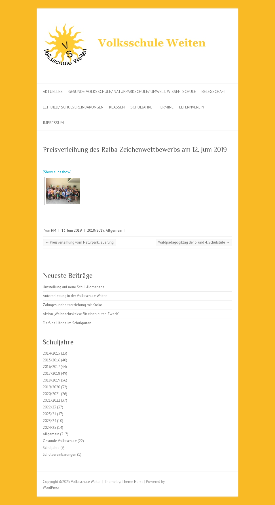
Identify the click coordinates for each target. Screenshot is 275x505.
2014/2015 (51, 353)
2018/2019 (95, 230)
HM (53, 230)
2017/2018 (51, 373)
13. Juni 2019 (72, 230)
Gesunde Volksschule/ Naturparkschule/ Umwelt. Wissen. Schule (132, 91)
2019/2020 (51, 387)
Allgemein (114, 230)
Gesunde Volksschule (60, 440)
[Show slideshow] (57, 172)
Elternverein (191, 107)
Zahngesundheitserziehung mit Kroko (72, 304)
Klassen (117, 107)
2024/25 (49, 427)
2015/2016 (51, 360)
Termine (166, 107)
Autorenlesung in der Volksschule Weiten (75, 295)
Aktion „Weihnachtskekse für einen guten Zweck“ (81, 314)
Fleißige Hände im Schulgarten (67, 323)
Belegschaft (214, 91)
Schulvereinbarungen (59, 454)
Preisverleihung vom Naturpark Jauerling (79, 242)
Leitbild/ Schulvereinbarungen (73, 107)
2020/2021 (51, 393)
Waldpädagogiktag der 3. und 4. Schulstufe (194, 242)
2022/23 (49, 407)
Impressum (53, 122)
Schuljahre (141, 107)
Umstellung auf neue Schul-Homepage (74, 287)
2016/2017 (51, 366)
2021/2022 (51, 400)
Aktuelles (53, 91)
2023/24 (49, 414)
